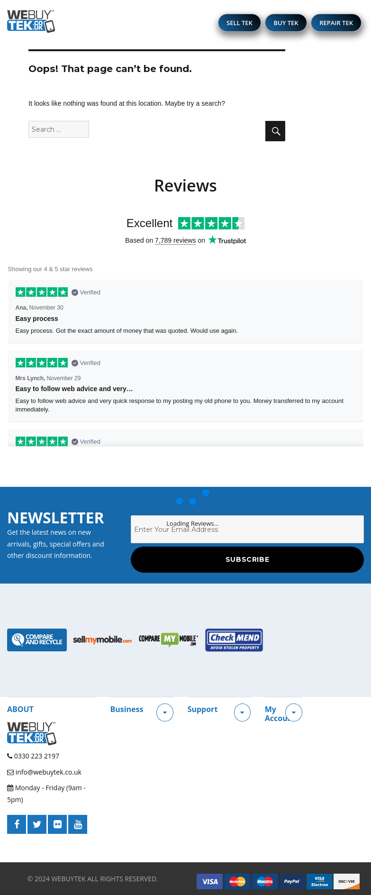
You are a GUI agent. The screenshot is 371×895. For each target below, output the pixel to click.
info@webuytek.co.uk (44, 771)
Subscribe (248, 559)
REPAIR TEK (336, 22)
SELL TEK (239, 22)
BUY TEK (285, 22)
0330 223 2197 (33, 755)
